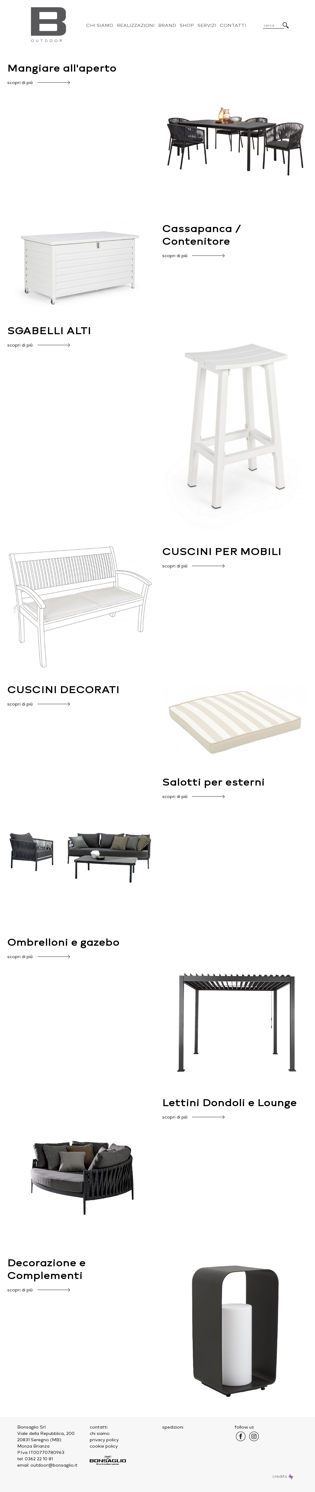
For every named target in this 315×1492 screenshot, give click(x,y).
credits (282, 1476)
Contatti (233, 25)
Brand (167, 25)
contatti (99, 1427)
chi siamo (100, 1433)
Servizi (207, 25)
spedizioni (172, 1427)
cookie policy (104, 1446)
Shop (187, 25)
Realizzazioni (136, 25)
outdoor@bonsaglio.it (54, 1465)
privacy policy (104, 1439)
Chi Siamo (99, 25)
